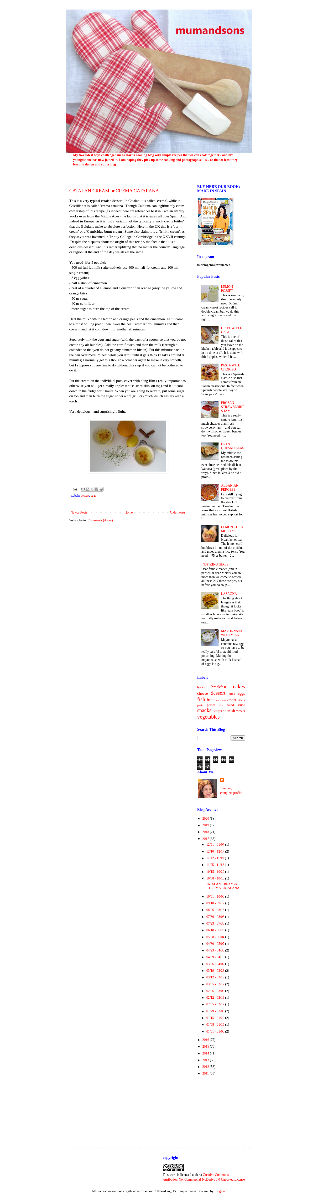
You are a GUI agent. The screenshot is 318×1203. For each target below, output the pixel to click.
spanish (229, 711)
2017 (206, 839)
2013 (206, 1060)
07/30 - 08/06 (215, 917)
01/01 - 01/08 (215, 1031)
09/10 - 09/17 (215, 903)
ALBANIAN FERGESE (230, 487)
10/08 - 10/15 (215, 878)
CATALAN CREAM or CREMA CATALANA (114, 190)
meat (232, 700)
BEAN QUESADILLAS (232, 446)
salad (230, 705)
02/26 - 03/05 (215, 991)
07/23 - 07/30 (215, 923)
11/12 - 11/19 (215, 858)
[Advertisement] (221, 1107)
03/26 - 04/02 (215, 964)
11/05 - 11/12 (215, 865)
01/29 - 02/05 (215, 1011)
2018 (206, 832)
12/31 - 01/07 (215, 844)
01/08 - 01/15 (215, 1024)
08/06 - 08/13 (215, 910)
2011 (206, 1073)
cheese (202, 693)
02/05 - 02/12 (215, 1004)
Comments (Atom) (100, 520)
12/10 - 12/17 (215, 851)
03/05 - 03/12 (215, 984)
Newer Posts (79, 512)
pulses (211, 705)
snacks (204, 710)
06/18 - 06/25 (215, 930)
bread (201, 687)
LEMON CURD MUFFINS (232, 529)
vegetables (208, 717)
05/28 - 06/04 (215, 937)
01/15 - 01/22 (215, 1018)
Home (129, 512)
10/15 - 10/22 (215, 872)
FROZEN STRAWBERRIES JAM (233, 407)
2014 (206, 1053)
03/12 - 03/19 (215, 977)
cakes (239, 686)
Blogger (219, 1191)
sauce (241, 705)
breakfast (218, 687)
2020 (206, 818)
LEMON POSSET (227, 289)
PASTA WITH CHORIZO (230, 367)
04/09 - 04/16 (215, 957)
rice (221, 705)
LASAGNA (229, 594)
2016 (206, 1040)
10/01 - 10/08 (215, 896)
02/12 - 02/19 (215, 997)
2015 (206, 1046)
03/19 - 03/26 (215, 970)
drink (232, 693)
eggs (93, 495)
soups (217, 711)
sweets (240, 711)
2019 (206, 825)
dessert (85, 495)
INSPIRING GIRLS (214, 564)
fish (201, 699)
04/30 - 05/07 (215, 944)
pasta (200, 705)
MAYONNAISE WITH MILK (232, 633)
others (241, 700)
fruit (210, 700)
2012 (206, 1067)
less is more (221, 700)
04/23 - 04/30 (215, 950)
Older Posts (178, 512)
